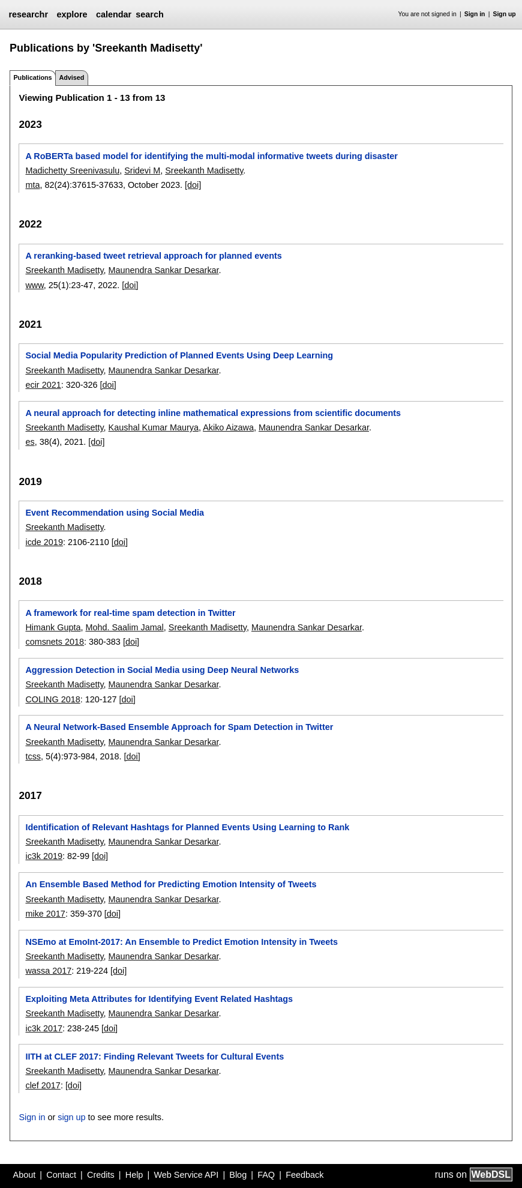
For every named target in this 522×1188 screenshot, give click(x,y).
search (149, 14)
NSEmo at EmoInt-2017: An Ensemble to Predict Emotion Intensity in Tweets (181, 942)
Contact (61, 1175)
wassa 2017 (48, 970)
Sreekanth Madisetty (204, 170)
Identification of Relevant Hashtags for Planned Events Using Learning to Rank (187, 827)
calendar (113, 14)
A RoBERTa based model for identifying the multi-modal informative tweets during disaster (211, 156)
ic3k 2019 (43, 856)
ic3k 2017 (43, 1028)
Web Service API (186, 1175)
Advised (71, 77)
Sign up (504, 14)
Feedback (304, 1175)
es (29, 442)
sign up (71, 1117)
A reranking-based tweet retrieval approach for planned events (153, 256)
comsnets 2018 (54, 642)
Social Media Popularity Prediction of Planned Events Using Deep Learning (179, 355)
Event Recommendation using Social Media (114, 512)
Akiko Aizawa (228, 427)
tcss (33, 756)
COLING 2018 (52, 699)
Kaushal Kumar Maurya (154, 427)
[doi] (193, 185)
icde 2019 (43, 542)
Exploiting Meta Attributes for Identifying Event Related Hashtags (159, 999)
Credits (101, 1175)
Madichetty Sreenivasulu (72, 170)
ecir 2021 (43, 385)
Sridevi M (142, 170)
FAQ (266, 1175)
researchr (28, 14)
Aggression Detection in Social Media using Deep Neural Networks (162, 670)
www (34, 285)
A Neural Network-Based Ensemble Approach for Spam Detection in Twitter (179, 727)
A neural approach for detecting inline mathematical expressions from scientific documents (213, 413)
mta (32, 185)
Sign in (474, 14)
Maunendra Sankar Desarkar (164, 270)
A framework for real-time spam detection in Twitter (130, 613)
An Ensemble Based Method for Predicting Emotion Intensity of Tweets (170, 884)
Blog (238, 1175)
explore (71, 14)
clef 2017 (42, 1085)
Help (134, 1175)
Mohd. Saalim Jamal (124, 627)
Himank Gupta (52, 627)
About (24, 1175)
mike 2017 (45, 913)
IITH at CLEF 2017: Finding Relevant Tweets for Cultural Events (154, 1056)
